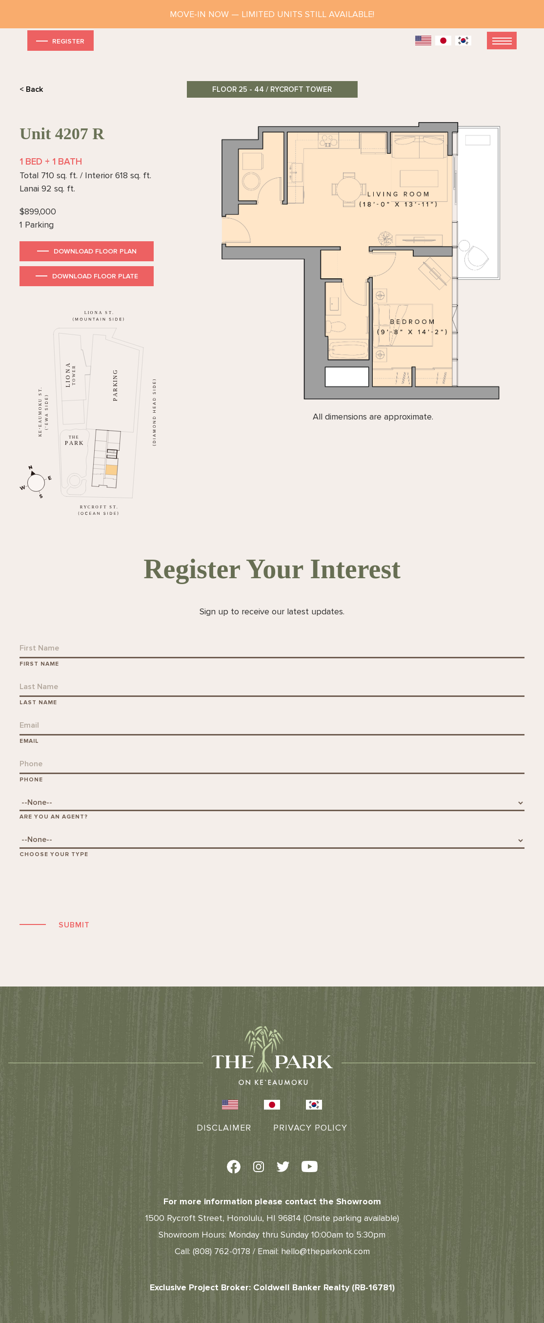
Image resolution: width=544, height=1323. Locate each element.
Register (59, 40)
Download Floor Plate (95, 276)
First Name (39, 664)
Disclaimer (224, 1127)
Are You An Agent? (54, 816)
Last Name (38, 702)
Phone (31, 779)
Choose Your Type (54, 854)
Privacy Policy (310, 1127)
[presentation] (94, 887)
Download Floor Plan (95, 251)
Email (29, 741)
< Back (31, 89)
